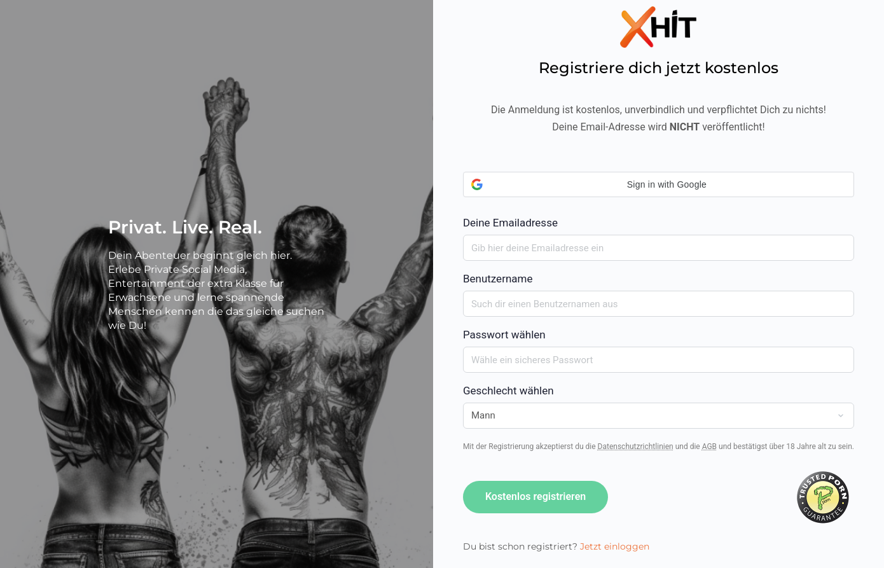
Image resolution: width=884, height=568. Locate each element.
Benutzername (498, 278)
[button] (658, 184)
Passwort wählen (504, 334)
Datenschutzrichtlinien (635, 446)
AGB (709, 446)
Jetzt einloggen (614, 546)
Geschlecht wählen (508, 390)
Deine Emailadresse (658, 200)
